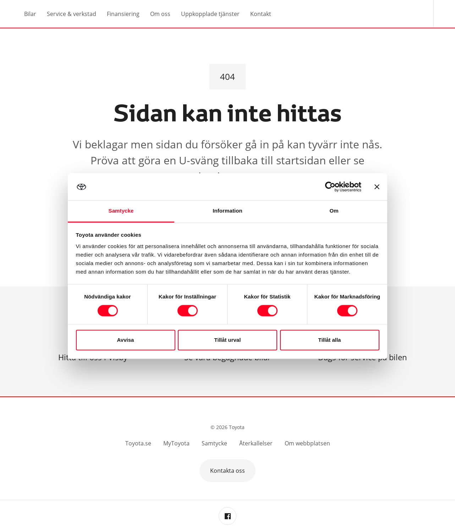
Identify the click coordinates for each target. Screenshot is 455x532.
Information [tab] (227, 211)
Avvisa (125, 340)
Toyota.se (138, 443)
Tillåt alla (329, 340)
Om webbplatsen (307, 443)
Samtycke (214, 443)
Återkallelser (256, 443)
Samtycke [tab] (121, 211)
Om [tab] (333, 211)
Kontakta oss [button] (227, 471)
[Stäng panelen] (376, 186)
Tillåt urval (227, 340)
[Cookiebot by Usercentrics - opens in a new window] (330, 186)
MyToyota (176, 443)
